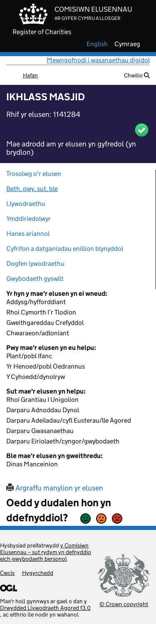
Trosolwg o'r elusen (33, 174)
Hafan (30, 75)
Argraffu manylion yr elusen (54, 488)
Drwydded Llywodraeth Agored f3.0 (45, 608)
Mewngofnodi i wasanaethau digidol (98, 60)
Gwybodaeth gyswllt (35, 278)
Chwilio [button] (137, 75)
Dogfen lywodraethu (35, 263)
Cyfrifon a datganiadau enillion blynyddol (64, 249)
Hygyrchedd (37, 573)
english (97, 44)
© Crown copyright (123, 603)
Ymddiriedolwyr (28, 219)
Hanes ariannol (28, 234)
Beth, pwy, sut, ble (32, 189)
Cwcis (7, 573)
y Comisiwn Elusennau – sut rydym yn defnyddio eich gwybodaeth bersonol (45, 552)
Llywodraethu (25, 204)
